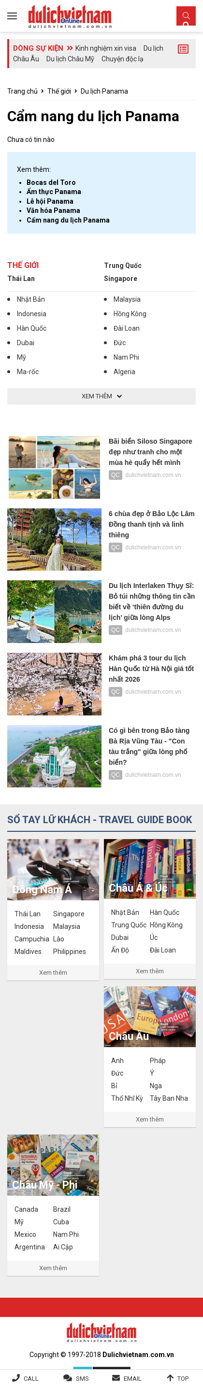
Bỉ (114, 1086)
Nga (156, 1086)
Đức (120, 343)
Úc (154, 937)
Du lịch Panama (104, 91)
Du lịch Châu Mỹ (70, 59)
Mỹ (21, 357)
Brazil (62, 1209)
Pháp (158, 1061)
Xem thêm (53, 972)
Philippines (69, 951)
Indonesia (31, 314)
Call (31, 1378)
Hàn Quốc (31, 328)
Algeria (124, 372)
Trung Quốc (123, 265)
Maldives (28, 951)
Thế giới (59, 91)
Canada (26, 1209)
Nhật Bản (31, 299)
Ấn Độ (120, 950)
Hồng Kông (130, 314)
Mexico (25, 1234)
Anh (117, 1061)
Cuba (61, 1222)
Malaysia (127, 299)
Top (182, 1378)
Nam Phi (126, 357)
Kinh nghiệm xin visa (105, 48)
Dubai (25, 343)
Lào (58, 939)
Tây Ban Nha (169, 1098)
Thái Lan (21, 278)
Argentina (29, 1247)
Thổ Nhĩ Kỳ (127, 1098)
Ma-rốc (28, 372)
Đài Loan (127, 328)
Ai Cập (63, 1247)
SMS (82, 1378)
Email (133, 1378)
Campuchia (31, 939)
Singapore (120, 278)
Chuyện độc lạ (123, 59)
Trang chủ (22, 91)
